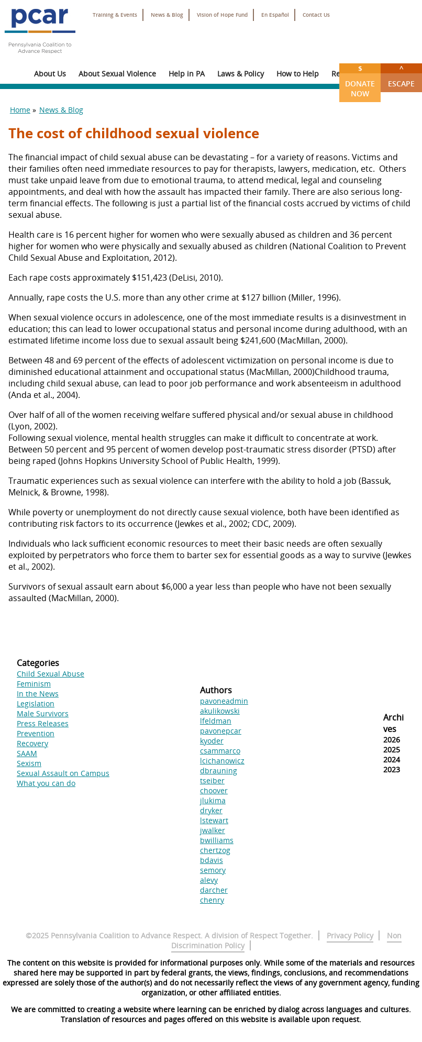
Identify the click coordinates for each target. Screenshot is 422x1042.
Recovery (32, 743)
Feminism (34, 684)
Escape (401, 75)
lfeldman (215, 721)
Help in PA (187, 74)
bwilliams (217, 840)
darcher (214, 890)
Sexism (29, 763)
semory (213, 870)
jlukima (213, 800)
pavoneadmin (224, 701)
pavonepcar (220, 731)
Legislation (35, 703)
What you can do (46, 783)
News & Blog (167, 15)
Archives (393, 723)
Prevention (35, 733)
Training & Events (115, 15)
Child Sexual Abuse (50, 674)
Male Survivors (43, 713)
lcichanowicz (222, 761)
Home (20, 110)
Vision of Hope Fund (222, 15)
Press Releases (43, 723)
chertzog (215, 850)
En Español (275, 15)
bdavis (211, 860)
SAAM (27, 753)
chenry (212, 900)
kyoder (212, 741)
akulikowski (220, 711)
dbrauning (218, 770)
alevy (209, 880)
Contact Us (316, 15)
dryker (211, 810)
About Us (50, 74)
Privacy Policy (350, 935)
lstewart (214, 820)
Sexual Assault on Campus (63, 773)
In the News (38, 694)
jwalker (212, 830)
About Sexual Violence (117, 74)
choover (214, 790)
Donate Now (360, 80)
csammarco (220, 751)
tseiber (212, 780)
